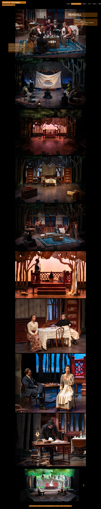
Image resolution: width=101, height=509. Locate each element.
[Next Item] (84, 485)
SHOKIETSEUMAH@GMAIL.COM (48, 506)
